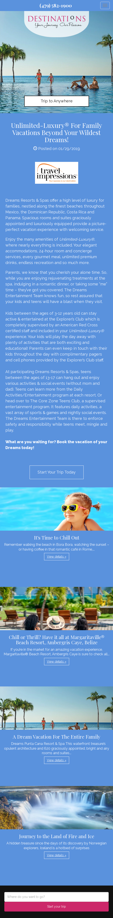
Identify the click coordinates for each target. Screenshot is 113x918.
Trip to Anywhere (57, 101)
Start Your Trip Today (57, 472)
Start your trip (56, 906)
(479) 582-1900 (56, 5)
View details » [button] (56, 556)
